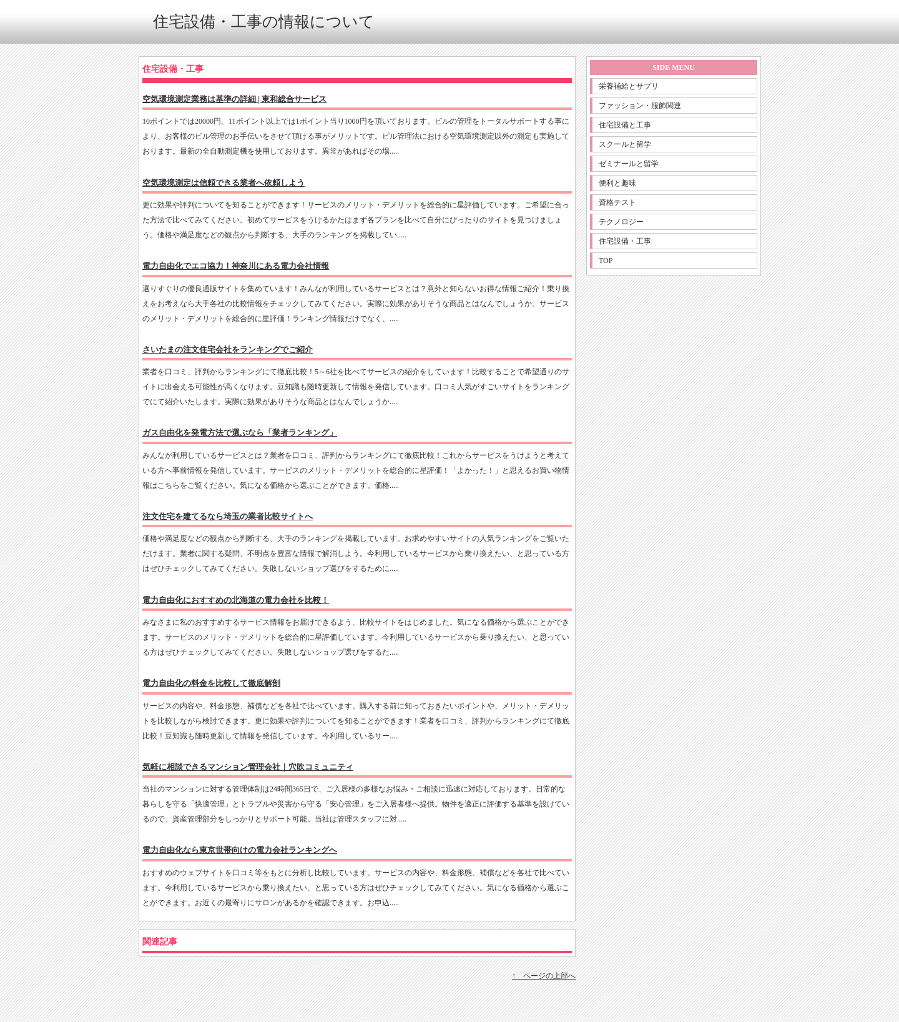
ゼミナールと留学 (629, 163)
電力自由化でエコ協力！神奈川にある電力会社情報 (235, 265)
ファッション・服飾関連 (640, 105)
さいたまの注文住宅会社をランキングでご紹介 (227, 349)
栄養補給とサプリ (629, 86)
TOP (605, 260)
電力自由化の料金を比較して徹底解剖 (211, 683)
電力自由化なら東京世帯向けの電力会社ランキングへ (239, 850)
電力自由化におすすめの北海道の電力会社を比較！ (235, 600)
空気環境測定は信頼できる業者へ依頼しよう (223, 182)
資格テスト (617, 202)
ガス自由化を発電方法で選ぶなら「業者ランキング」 (239, 432)
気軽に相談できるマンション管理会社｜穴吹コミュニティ (247, 766)
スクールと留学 (625, 144)
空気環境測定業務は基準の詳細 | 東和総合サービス (234, 99)
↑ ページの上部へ (544, 975)
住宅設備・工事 (625, 241)
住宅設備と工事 (625, 125)
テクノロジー (621, 221)
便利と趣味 (617, 183)
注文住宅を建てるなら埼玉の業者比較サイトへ (227, 516)
